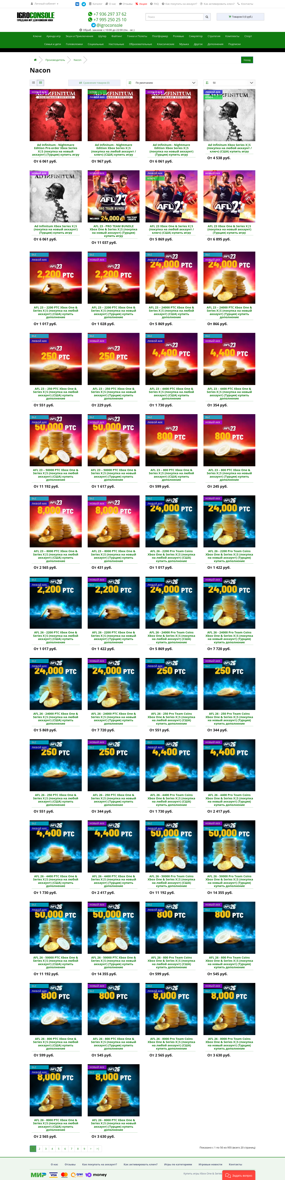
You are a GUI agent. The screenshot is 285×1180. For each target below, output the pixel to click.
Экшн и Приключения (79, 36)
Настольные (116, 44)
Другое (198, 44)
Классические (165, 44)
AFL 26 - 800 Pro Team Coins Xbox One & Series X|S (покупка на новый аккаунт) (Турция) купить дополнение (229, 962)
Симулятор (196, 36)
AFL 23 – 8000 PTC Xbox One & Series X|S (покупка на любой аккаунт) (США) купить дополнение (55, 555)
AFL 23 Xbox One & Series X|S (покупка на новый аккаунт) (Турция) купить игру (229, 229)
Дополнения (215, 44)
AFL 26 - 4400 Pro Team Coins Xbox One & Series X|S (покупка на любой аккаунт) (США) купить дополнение (171, 799)
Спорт (248, 36)
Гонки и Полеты (137, 36)
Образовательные (140, 44)
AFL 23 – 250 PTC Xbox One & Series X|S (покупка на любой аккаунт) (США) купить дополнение (55, 393)
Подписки (234, 44)
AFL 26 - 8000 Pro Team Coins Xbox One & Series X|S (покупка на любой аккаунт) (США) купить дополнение (171, 1043)
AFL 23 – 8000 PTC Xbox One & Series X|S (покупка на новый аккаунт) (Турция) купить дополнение (113, 555)
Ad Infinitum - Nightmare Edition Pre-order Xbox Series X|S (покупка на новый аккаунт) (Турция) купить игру (55, 149)
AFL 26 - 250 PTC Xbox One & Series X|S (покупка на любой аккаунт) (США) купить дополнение (55, 799)
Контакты (245, 4)
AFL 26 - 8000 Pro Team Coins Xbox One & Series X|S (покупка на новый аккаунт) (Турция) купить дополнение (229, 1043)
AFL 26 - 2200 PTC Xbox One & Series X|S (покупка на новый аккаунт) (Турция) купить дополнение (113, 637)
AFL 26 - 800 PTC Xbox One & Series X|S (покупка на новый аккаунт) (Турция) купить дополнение (113, 1043)
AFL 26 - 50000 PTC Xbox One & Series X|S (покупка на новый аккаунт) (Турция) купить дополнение (113, 962)
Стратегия (214, 36)
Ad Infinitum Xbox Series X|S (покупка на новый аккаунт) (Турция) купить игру (56, 229)
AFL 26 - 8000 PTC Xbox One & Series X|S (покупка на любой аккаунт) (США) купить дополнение (55, 1124)
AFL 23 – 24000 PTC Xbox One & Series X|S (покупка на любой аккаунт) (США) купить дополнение (171, 312)
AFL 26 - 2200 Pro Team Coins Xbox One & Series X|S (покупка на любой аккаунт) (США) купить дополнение (171, 555)
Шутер (102, 36)
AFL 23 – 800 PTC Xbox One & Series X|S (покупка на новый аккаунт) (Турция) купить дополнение (229, 474)
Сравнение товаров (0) (94, 82)
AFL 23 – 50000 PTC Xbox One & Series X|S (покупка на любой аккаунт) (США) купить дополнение (55, 474)
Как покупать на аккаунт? (99, 1164)
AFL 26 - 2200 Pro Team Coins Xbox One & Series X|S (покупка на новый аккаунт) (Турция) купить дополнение (229, 555)
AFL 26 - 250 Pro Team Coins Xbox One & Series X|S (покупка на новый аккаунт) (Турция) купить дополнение (229, 718)
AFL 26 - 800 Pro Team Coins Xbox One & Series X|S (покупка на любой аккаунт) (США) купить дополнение (171, 962)
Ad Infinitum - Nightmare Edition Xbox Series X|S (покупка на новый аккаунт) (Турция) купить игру (171, 149)
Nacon (77, 60)
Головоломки (74, 44)
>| (97, 1148)
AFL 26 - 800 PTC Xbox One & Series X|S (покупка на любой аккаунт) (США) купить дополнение (55, 1043)
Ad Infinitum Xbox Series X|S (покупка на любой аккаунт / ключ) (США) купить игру (229, 148)
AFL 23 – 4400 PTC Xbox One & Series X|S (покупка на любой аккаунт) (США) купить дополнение (171, 393)
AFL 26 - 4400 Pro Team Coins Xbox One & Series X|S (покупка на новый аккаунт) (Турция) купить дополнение (229, 799)
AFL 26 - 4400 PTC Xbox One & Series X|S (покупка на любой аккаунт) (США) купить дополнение (55, 881)
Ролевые (178, 36)
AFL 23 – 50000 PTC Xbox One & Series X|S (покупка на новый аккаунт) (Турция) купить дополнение (113, 474)
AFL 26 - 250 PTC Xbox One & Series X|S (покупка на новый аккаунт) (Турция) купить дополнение (113, 799)
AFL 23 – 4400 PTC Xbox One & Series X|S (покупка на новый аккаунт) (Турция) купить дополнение (229, 393)
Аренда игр (54, 36)
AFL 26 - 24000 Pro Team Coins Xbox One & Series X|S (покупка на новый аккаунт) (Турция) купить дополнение (229, 637)
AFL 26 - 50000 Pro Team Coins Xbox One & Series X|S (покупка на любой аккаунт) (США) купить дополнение (171, 881)
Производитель (55, 60)
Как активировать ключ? (141, 1164)
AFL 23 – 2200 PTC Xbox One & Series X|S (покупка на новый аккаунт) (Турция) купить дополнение (113, 312)
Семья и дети (52, 44)
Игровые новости (210, 1164)
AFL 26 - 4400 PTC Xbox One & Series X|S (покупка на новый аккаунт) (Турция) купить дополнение (113, 881)
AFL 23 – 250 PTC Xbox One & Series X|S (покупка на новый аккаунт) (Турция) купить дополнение (113, 393)
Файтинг (116, 36)
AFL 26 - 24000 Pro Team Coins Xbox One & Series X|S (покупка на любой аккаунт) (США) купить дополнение (171, 637)
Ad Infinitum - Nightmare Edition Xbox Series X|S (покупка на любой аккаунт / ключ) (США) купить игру (113, 149)
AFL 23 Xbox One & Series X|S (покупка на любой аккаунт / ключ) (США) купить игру (171, 229)
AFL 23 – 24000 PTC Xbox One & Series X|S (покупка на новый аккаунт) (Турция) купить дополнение (229, 312)
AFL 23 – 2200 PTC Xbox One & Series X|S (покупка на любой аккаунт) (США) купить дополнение (55, 312)
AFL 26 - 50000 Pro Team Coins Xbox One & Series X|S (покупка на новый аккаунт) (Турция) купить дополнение (229, 881)
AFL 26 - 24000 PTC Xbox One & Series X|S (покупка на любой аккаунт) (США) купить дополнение (55, 718)
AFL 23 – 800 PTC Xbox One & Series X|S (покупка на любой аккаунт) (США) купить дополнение (171, 474)
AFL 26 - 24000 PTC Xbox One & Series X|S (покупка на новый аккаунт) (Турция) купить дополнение (113, 718)
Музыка (184, 44)
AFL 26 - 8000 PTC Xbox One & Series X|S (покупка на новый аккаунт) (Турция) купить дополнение (113, 1124)
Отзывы (70, 1164)
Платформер (160, 36)
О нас (54, 1164)
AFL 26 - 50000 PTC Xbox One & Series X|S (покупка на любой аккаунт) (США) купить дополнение (55, 962)
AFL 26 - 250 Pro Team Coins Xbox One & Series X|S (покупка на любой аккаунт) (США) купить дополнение (171, 718)
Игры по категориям (178, 1164)
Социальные (96, 44)
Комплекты (232, 36)
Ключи (37, 36)
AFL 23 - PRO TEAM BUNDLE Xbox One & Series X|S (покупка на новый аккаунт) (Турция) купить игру (113, 231)
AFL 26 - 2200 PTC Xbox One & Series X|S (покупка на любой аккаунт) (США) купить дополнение (55, 637)
